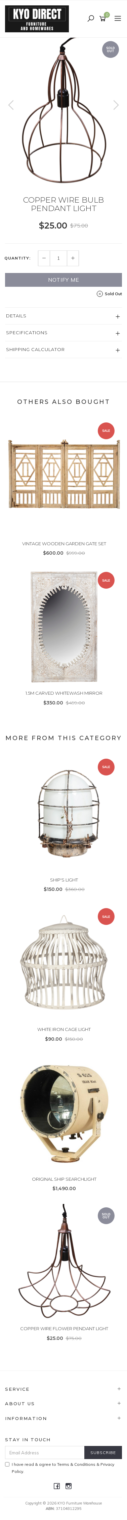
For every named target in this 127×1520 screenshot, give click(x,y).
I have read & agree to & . (59, 1468)
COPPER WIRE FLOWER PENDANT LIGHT (64, 1328)
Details (16, 315)
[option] (63, 112)
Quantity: (17, 258)
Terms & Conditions (76, 1464)
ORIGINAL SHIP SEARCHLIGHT (64, 1179)
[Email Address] (45, 1452)
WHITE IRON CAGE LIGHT (64, 1029)
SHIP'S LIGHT (64, 880)
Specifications (27, 332)
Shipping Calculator (35, 349)
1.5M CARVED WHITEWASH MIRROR (64, 693)
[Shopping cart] (103, 19)
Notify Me (63, 279)
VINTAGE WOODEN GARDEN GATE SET (64, 543)
